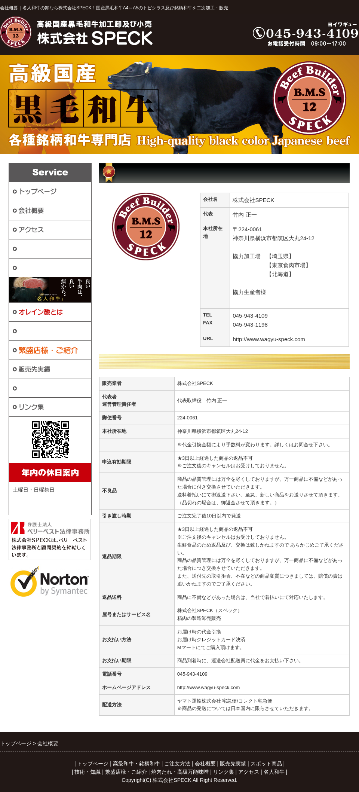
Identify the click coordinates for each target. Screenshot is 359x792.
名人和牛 (274, 772)
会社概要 (205, 764)
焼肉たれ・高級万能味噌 (180, 772)
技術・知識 (34, 387)
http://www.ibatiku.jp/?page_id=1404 (278, 301)
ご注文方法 (34, 248)
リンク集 (223, 772)
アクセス (248, 772)
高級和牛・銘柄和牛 (47, 267)
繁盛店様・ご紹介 (126, 772)
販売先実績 (233, 764)
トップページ (92, 764)
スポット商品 (37, 330)
